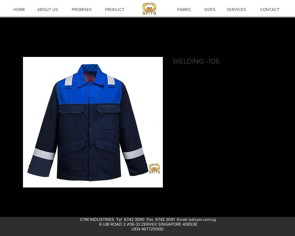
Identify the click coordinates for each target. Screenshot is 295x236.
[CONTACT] (270, 9)
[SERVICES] (236, 9)
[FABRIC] (184, 9)
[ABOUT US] (47, 9)
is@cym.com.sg (202, 219)
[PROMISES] (82, 9)
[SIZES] (210, 9)
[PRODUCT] (115, 9)
